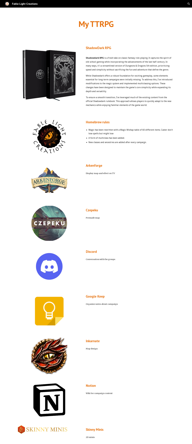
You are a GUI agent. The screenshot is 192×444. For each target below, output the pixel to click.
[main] (96, 23)
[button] (189, 4)
